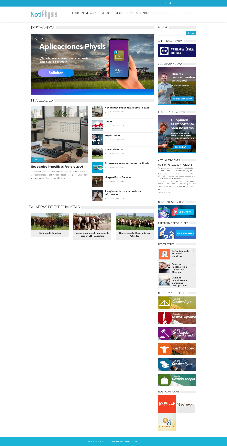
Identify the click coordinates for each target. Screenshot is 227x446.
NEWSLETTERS (124, 13)
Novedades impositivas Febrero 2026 (57, 166)
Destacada (38, 160)
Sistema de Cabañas (50, 233)
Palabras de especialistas (54, 207)
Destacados (42, 28)
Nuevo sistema (114, 149)
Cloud (108, 121)
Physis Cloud (112, 135)
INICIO (75, 13)
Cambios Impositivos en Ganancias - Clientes (179, 268)
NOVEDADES (89, 13)
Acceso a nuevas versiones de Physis (127, 163)
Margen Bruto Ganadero (119, 177)
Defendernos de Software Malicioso (180, 253)
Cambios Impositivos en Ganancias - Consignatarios (179, 282)
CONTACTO (142, 13)
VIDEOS (106, 13)
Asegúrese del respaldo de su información (123, 193)
